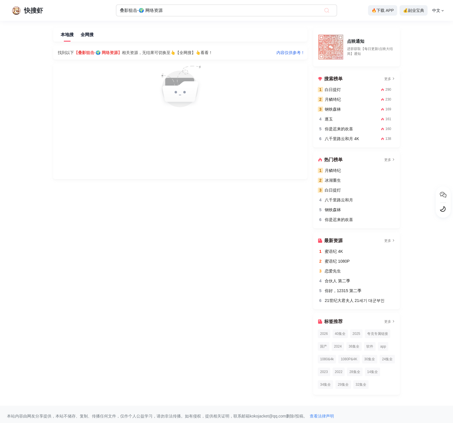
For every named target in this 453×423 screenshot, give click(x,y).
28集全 (354, 372)
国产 (323, 346)
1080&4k (327, 359)
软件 (369, 346)
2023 (324, 372)
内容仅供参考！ (290, 52)
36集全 (354, 346)
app (383, 346)
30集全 (369, 359)
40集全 (340, 334)
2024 (338, 346)
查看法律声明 (322, 416)
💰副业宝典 (413, 10)
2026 (324, 334)
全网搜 (87, 34)
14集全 (372, 372)
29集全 (343, 385)
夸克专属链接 (377, 334)
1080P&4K (349, 359)
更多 (389, 79)
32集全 (361, 385)
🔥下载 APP (383, 10)
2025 (356, 334)
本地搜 (67, 34)
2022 (339, 372)
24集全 (387, 359)
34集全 (325, 385)
